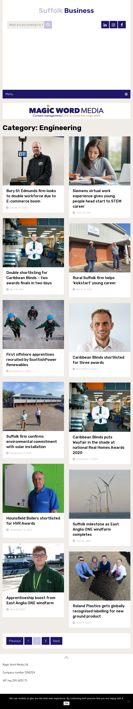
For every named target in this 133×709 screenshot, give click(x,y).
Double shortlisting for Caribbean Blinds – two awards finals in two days (29, 277)
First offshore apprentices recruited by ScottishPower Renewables (31, 359)
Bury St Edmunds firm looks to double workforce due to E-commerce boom (31, 196)
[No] (128, 701)
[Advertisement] (66, 62)
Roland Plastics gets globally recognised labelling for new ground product (98, 611)
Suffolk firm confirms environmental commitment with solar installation (31, 441)
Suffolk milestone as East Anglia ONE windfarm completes (96, 529)
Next (56, 641)
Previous (15, 641)
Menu (9, 94)
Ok (66, 703)
